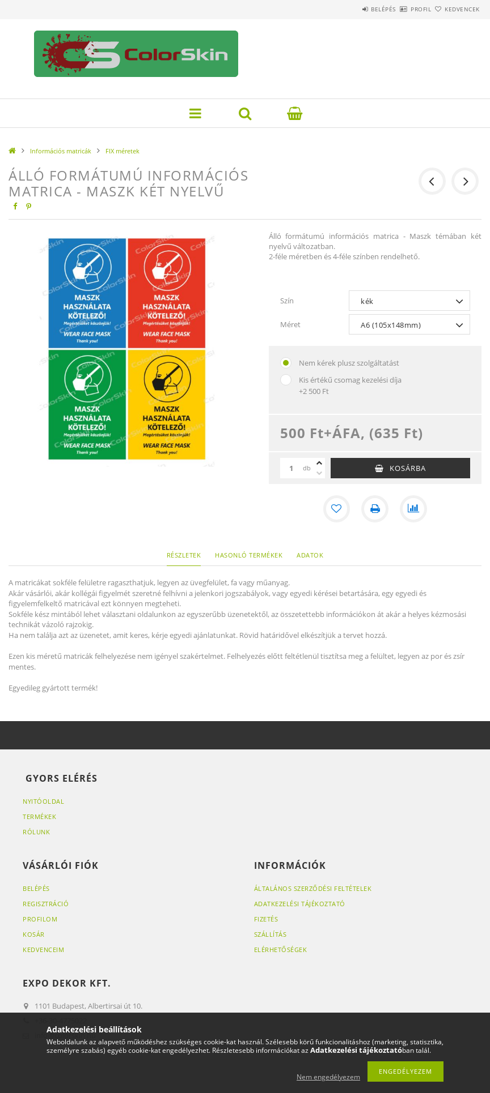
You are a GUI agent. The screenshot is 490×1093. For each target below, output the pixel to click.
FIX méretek (122, 151)
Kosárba (408, 468)
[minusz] (319, 473)
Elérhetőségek (280, 949)
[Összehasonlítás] (413, 508)
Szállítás (270, 934)
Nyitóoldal (43, 801)
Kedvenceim (43, 949)
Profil (401, 9)
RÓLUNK (36, 832)
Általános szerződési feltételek (313, 888)
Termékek (39, 816)
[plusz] (319, 463)
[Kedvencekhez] (336, 508)
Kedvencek (455, 9)
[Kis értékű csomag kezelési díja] (286, 380)
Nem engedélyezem (328, 1077)
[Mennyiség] (291, 468)
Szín (287, 300)
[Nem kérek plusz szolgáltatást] (286, 363)
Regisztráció (46, 903)
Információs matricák (60, 151)
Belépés (350, 9)
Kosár (34, 934)
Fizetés (266, 919)
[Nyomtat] (374, 508)
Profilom (40, 919)
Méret (290, 324)
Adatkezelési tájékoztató (299, 903)
